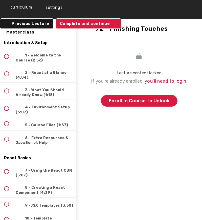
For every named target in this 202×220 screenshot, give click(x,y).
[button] (17, 7)
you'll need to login (165, 81)
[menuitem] (50, 7)
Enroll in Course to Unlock (139, 101)
